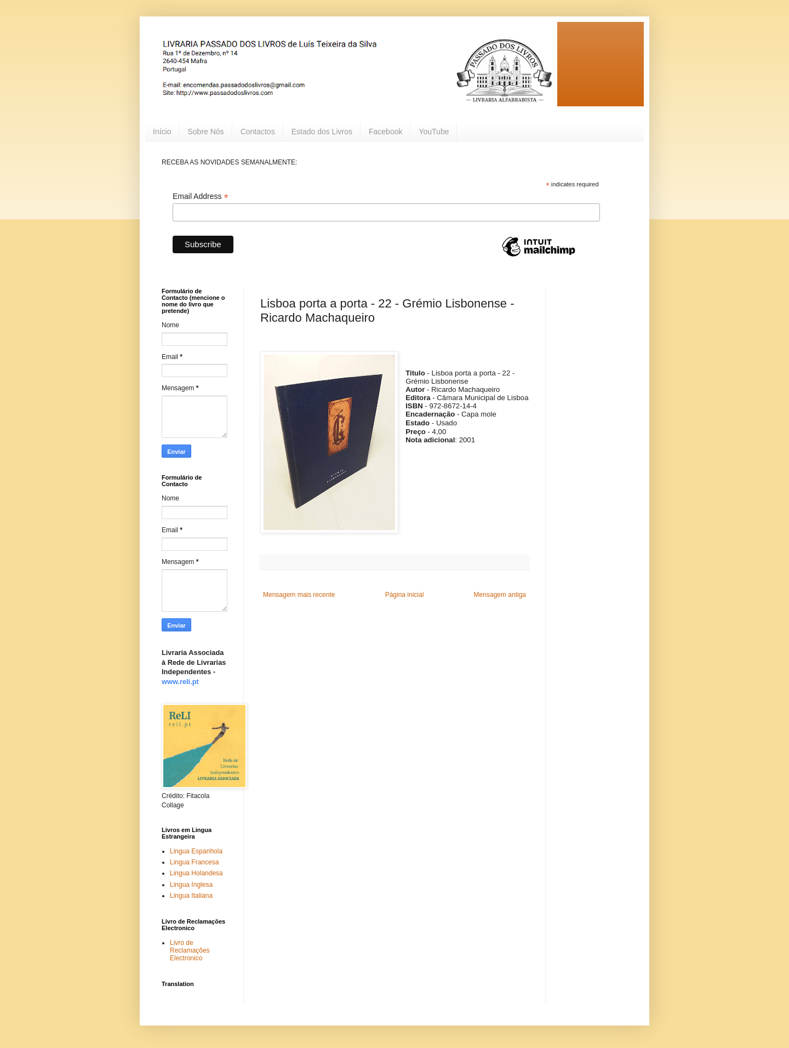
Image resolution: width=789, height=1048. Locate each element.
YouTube (434, 131)
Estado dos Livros (321, 131)
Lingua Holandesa (196, 873)
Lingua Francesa (194, 862)
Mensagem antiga (500, 595)
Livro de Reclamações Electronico (190, 950)
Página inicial (404, 595)
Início (162, 131)
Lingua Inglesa (191, 884)
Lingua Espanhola (196, 851)
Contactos (258, 131)
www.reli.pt (180, 681)
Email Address (200, 196)
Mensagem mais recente (299, 595)
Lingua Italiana (191, 895)
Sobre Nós (205, 131)
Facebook (385, 131)
